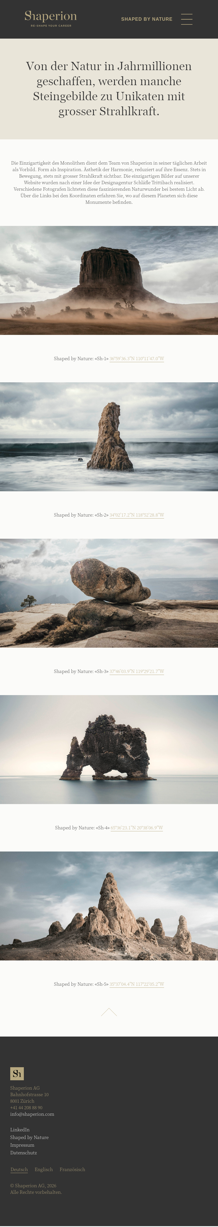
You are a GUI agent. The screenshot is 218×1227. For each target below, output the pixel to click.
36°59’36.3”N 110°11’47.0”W (137, 359)
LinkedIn (20, 1130)
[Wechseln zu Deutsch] (19, 1170)
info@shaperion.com (32, 1114)
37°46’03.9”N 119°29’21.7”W (137, 672)
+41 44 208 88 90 (26, 1108)
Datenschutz (23, 1153)
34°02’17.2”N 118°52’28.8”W (137, 515)
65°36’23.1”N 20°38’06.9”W (137, 828)
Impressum (22, 1145)
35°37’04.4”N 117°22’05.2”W (137, 984)
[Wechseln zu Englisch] (44, 1170)
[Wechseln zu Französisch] (72, 1170)
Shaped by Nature (29, 1138)
